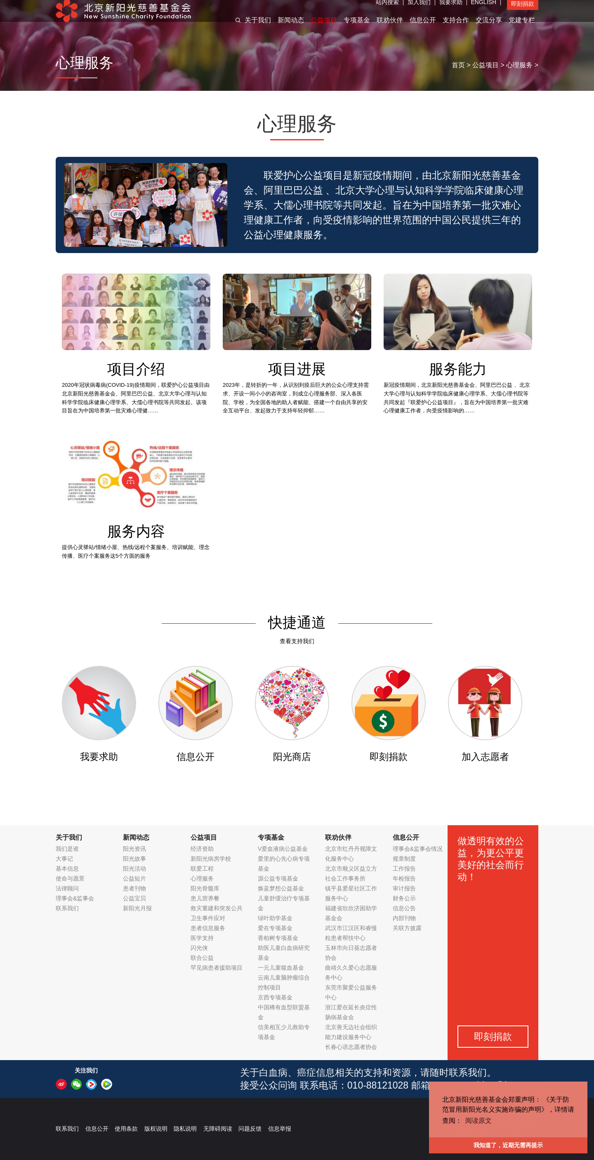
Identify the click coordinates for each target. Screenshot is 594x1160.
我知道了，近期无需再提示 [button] (508, 1145)
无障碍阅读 (217, 1128)
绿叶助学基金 (275, 918)
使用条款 (126, 1128)
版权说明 (155, 1128)
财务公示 (404, 898)
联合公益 (202, 957)
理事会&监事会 (75, 898)
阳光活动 (134, 868)
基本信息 (67, 868)
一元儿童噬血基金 (281, 967)
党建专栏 (522, 28)
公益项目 (324, 28)
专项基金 (357, 28)
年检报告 (404, 878)
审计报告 (404, 888)
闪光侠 (199, 948)
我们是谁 (67, 848)
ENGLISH (483, 10)
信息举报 (279, 1128)
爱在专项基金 (275, 928)
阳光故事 (134, 858)
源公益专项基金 (278, 878)
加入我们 (419, 10)
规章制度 (404, 858)
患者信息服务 (208, 928)
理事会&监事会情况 (418, 848)
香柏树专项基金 (278, 938)
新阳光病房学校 (211, 858)
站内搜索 (387, 10)
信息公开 (423, 28)
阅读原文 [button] (478, 1120)
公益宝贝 (134, 898)
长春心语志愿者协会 (351, 1047)
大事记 (64, 858)
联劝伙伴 (390, 28)
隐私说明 (185, 1128)
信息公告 (404, 908)
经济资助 (202, 848)
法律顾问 (67, 888)
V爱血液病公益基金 (283, 848)
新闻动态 (291, 28)
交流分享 (489, 28)
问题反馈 (250, 1128)
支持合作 (456, 28)
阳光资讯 (134, 848)
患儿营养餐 (205, 898)
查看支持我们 (297, 641)
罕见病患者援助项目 (217, 967)
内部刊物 (404, 918)
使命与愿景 (70, 878)
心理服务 (519, 65)
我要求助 (450, 10)
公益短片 (134, 878)
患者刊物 (134, 888)
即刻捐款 (522, 12)
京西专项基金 (275, 997)
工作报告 (404, 868)
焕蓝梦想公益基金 (281, 888)
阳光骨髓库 (205, 888)
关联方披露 (407, 928)
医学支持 (202, 938)
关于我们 (258, 28)
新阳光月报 (137, 908)
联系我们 (67, 908)
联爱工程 (202, 868)
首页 (458, 65)
